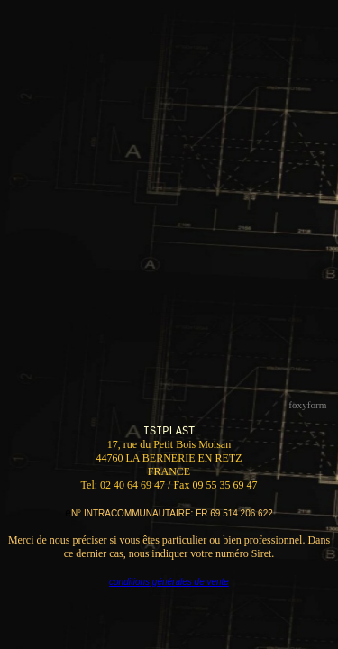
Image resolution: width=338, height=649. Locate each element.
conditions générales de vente (169, 582)
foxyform (307, 404)
